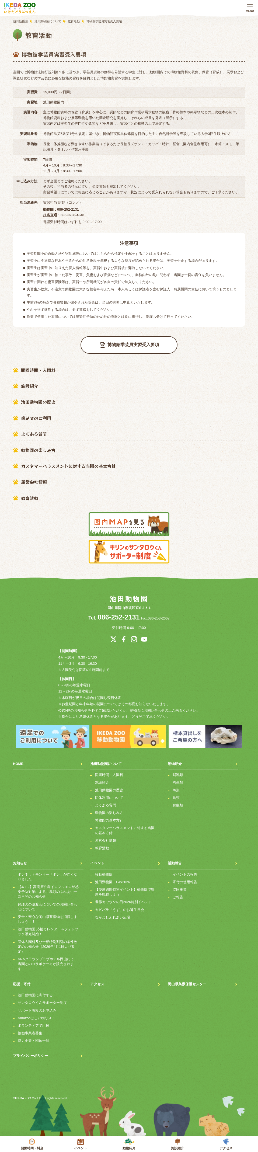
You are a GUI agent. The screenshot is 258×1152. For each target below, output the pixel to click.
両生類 (178, 780)
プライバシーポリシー (30, 1053)
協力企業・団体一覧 (33, 1038)
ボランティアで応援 (33, 1023)
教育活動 (29, 498)
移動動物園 (104, 871)
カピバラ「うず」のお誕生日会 (119, 907)
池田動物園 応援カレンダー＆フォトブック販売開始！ (48, 928)
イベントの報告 (185, 871)
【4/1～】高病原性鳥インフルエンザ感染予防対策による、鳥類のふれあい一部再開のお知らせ (48, 889)
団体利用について (109, 795)
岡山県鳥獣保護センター (187, 981)
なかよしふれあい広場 (112, 914)
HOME (18, 761)
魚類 (176, 787)
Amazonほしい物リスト (36, 1015)
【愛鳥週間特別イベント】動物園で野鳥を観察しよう (125, 889)
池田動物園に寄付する (35, 992)
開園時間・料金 (32, 1144)
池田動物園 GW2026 (112, 879)
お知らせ (20, 860)
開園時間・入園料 (38, 370)
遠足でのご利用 (36, 418)
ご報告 (178, 894)
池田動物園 (129, 599)
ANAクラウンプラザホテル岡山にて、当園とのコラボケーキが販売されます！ (48, 961)
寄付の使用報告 (185, 879)
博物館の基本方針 (109, 818)
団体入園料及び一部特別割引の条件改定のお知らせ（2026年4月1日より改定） (47, 944)
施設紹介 (29, 386)
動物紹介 (129, 1144)
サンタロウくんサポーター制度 (42, 1000)
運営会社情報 (34, 482)
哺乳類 (178, 772)
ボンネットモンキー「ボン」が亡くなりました (47, 873)
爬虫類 (178, 802)
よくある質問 (34, 434)
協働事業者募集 (30, 1030)
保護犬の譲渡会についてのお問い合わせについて (47, 903)
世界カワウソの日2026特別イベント (123, 899)
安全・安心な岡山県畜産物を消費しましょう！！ (47, 916)
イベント (80, 1144)
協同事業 (180, 887)
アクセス (226, 1144)
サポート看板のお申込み (37, 1007)
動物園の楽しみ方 (38, 450)
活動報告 (175, 860)
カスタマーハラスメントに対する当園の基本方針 (68, 466)
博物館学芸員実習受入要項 (129, 345)
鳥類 (176, 795)
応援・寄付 (21, 981)
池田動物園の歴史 (38, 402)
